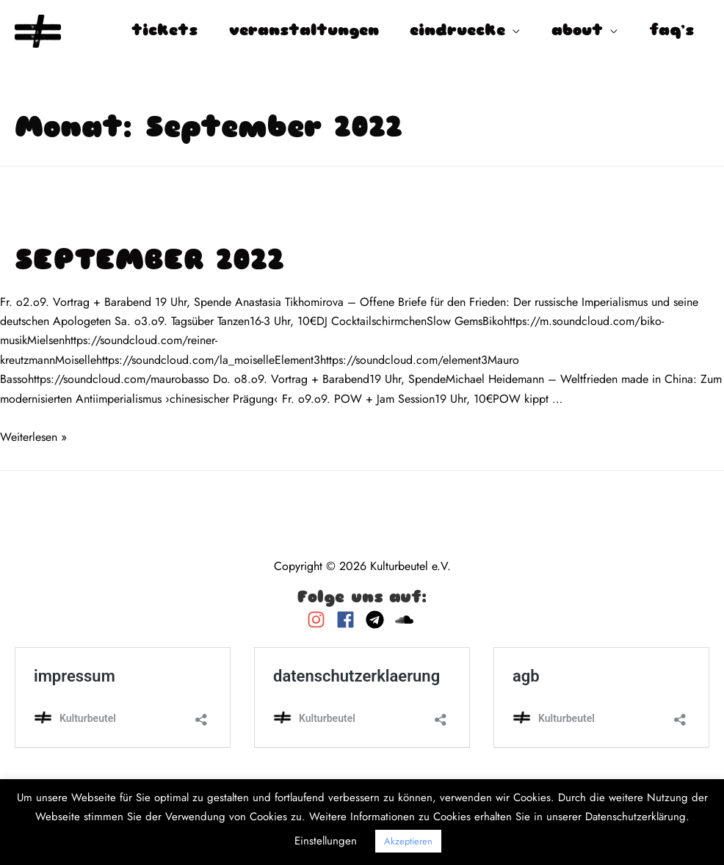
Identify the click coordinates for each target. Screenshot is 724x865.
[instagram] (320, 619)
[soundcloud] (406, 619)
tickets (164, 31)
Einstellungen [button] (325, 841)
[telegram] (378, 619)
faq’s (671, 31)
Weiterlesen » (33, 436)
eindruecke (457, 31)
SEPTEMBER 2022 (149, 262)
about (577, 31)
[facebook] (349, 619)
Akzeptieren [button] (408, 841)
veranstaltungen (304, 31)
